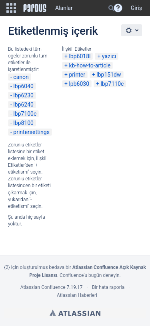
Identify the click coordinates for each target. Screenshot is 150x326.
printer (77, 74)
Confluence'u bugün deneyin (90, 275)
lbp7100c (24, 114)
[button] (11, 8)
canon (20, 77)
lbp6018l (79, 56)
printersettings (31, 132)
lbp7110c (112, 84)
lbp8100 (23, 123)
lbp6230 (23, 95)
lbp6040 (23, 86)
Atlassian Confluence (43, 287)
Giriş (136, 8)
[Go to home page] (34, 8)
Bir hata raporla (108, 287)
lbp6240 (23, 104)
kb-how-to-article (89, 65)
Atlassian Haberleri (77, 295)
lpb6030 (79, 84)
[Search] (111, 8)
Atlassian (75, 313)
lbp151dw (108, 74)
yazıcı (109, 56)
